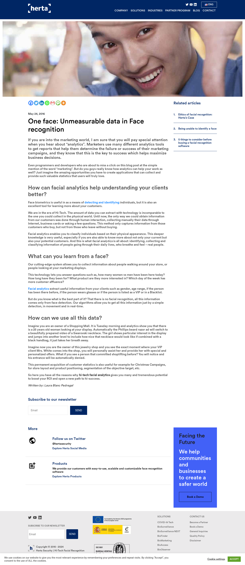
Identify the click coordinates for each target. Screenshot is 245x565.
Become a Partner (199, 522)
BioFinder (162, 536)
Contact (209, 10)
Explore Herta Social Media (69, 448)
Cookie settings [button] (216, 559)
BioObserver (163, 549)
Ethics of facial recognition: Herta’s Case (195, 116)
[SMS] (58, 103)
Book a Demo (195, 497)
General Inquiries (199, 531)
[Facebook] (30, 103)
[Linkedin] (41, 103)
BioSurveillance (165, 527)
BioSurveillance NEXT (168, 531)
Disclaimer (195, 540)
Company (121, 10)
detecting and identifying (102, 202)
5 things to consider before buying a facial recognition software (195, 142)
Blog (196, 10)
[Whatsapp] (47, 103)
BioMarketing (164, 540)
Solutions (138, 10)
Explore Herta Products (66, 476)
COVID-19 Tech (165, 522)
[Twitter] (36, 103)
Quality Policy (197, 536)
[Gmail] (52, 103)
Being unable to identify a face (197, 128)
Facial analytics (38, 288)
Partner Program (177, 10)
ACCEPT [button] (234, 559)
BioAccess (162, 545)
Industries (155, 10)
